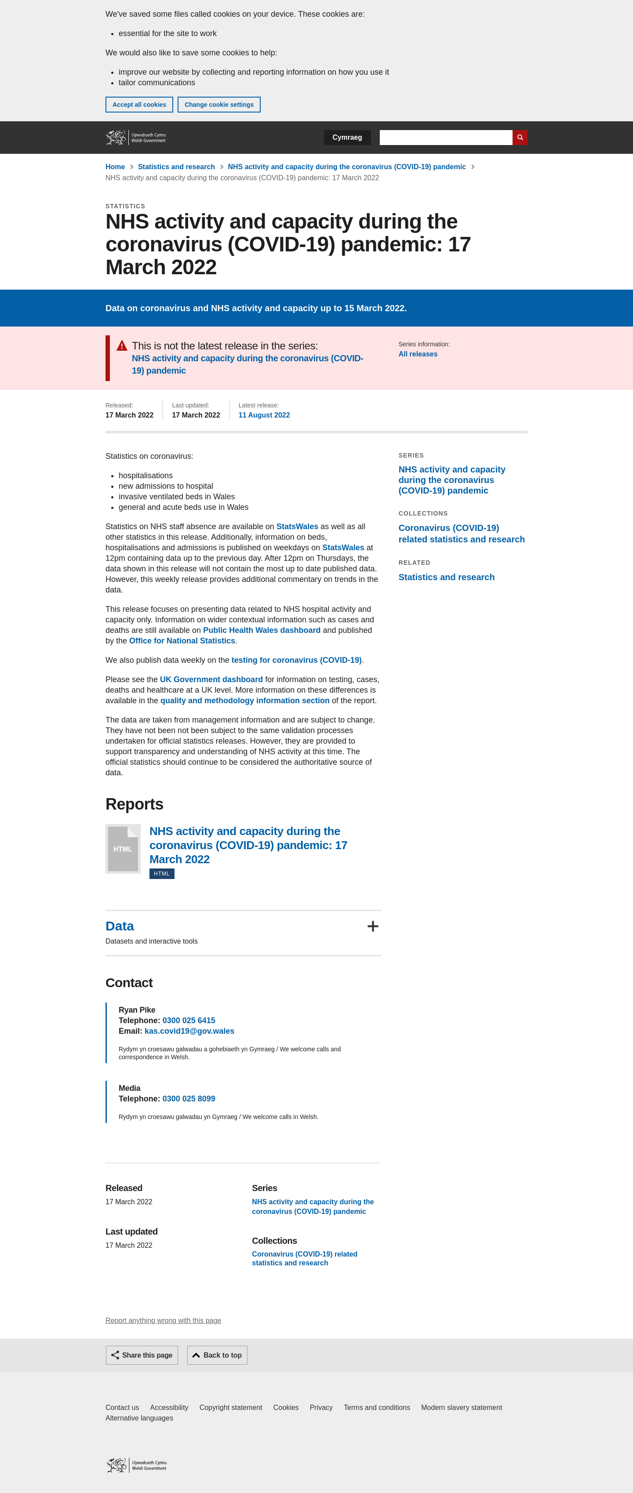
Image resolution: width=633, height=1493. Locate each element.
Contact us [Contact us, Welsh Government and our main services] (122, 1407)
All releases (418, 354)
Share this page (147, 1355)
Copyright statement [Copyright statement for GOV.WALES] (231, 1407)
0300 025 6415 (189, 1020)
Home (115, 167)
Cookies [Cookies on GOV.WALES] (286, 1407)
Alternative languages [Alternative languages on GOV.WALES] (139, 1418)
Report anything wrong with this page (163, 1320)
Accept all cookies (139, 104)
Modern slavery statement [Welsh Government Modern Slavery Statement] (461, 1407)
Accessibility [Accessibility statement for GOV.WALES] (169, 1407)
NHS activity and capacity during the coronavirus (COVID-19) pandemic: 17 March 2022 (123, 849)
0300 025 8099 (189, 1098)
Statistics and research (176, 167)
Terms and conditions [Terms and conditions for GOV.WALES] (377, 1407)
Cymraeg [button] (347, 137)
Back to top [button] (223, 1355)
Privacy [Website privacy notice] (321, 1407)
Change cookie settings (219, 104)
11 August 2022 (264, 415)
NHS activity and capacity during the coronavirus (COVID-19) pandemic (347, 167)
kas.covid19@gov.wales (189, 1031)
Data (120, 926)
